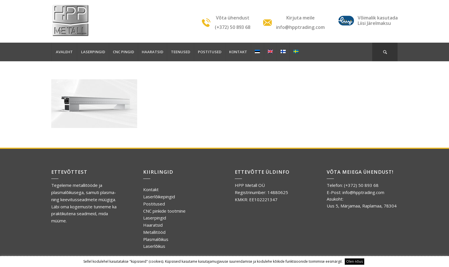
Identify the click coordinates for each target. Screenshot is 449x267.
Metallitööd (154, 232)
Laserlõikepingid (159, 196)
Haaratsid (153, 225)
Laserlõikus (154, 246)
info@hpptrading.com (363, 192)
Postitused (154, 204)
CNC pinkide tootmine (164, 211)
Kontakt (151, 189)
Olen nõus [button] (354, 261)
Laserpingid (154, 218)
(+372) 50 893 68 (361, 185)
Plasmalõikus (155, 239)
